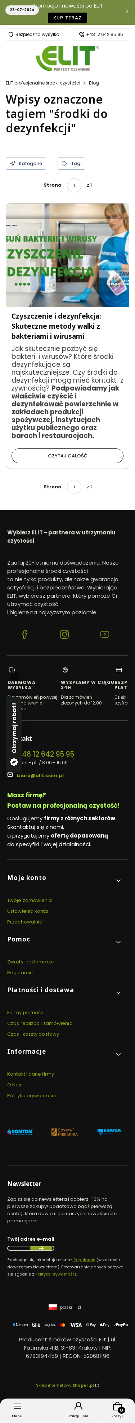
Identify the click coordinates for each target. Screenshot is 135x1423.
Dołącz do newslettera (41, 1248)
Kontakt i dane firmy (30, 1074)
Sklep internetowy (65, 1385)
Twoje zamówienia (29, 900)
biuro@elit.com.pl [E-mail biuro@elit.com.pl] (40, 775)
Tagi (71, 163)
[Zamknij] (15, 676)
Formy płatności (26, 1012)
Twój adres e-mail (30, 1239)
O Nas (14, 1084)
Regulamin (20, 972)
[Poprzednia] (7, 12)
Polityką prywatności (55, 1274)
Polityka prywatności (31, 1095)
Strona (53, 185)
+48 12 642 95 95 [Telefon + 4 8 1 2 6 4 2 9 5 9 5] (45, 754)
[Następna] (127, 12)
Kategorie (26, 163)
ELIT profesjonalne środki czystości (43, 83)
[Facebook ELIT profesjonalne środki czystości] (24, 635)
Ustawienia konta (27, 911)
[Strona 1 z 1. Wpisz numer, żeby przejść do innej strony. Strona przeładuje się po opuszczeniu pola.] (74, 185)
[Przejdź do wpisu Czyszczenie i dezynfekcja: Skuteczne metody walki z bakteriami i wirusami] (67, 255)
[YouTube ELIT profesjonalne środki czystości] (104, 635)
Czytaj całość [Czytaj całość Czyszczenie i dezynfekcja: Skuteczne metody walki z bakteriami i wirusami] (67, 455)
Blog (94, 83)
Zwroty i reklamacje (30, 961)
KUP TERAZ (67, 17)
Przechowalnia (24, 921)
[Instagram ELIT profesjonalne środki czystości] (64, 635)
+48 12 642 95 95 (104, 34)
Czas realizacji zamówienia (40, 1023)
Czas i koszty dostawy (33, 1034)
